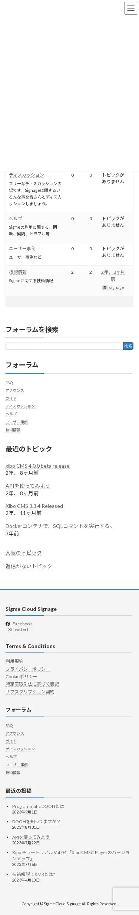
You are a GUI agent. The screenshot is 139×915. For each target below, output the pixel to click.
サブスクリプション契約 (30, 691)
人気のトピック (24, 553)
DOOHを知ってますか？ (36, 821)
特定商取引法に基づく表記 (32, 684)
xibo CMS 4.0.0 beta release (38, 466)
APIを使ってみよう (28, 486)
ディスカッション (26, 175)
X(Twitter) (17, 629)
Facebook (22, 623)
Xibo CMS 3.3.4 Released (34, 506)
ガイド (11, 398)
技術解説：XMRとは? (33, 874)
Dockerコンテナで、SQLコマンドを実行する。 (60, 526)
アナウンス (15, 390)
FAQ (9, 382)
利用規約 (14, 661)
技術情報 (18, 272)
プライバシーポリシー (28, 668)
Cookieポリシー (21, 676)
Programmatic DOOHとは (38, 806)
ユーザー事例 (22, 248)
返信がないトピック (29, 566)
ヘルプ (15, 218)
